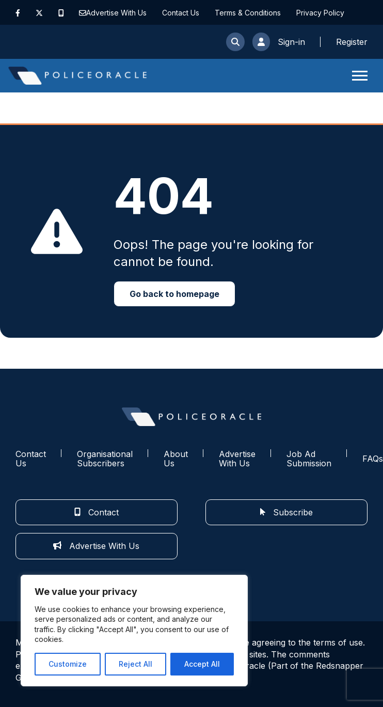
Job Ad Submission (308, 458)
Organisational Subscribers (105, 458)
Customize (68, 663)
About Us (176, 458)
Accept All (202, 663)
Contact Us (180, 12)
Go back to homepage (174, 294)
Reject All (135, 663)
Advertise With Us (116, 12)
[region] (134, 630)
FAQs (372, 458)
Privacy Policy (320, 12)
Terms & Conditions (248, 12)
